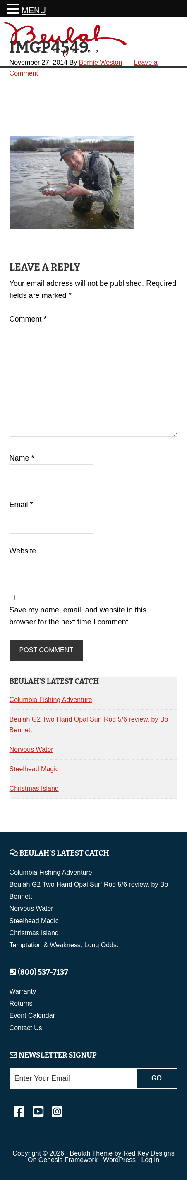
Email (21, 504)
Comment (28, 319)
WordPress (119, 1159)
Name (22, 458)
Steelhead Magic (34, 769)
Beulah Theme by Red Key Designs (122, 1153)
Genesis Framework (68, 1159)
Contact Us (26, 1027)
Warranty (23, 991)
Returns (21, 1003)
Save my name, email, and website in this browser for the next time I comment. (78, 616)
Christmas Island (34, 788)
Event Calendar (32, 1015)
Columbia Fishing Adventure (51, 699)
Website (23, 551)
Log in (150, 1159)
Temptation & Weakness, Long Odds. (64, 944)
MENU (34, 10)
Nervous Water (31, 749)
